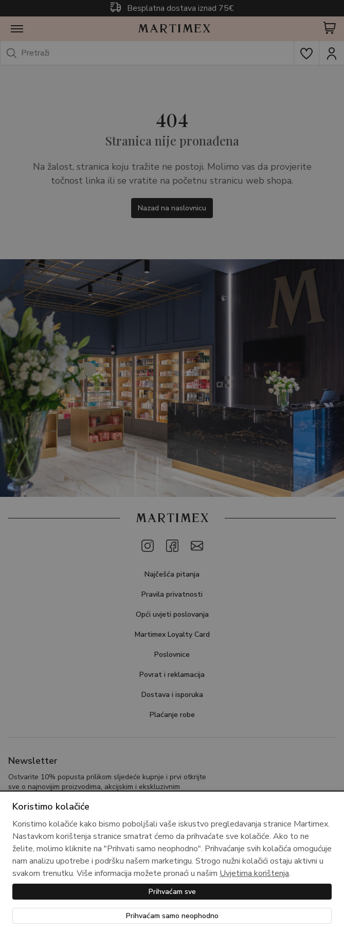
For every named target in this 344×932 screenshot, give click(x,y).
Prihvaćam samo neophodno (172, 916)
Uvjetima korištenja (254, 873)
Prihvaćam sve (172, 892)
